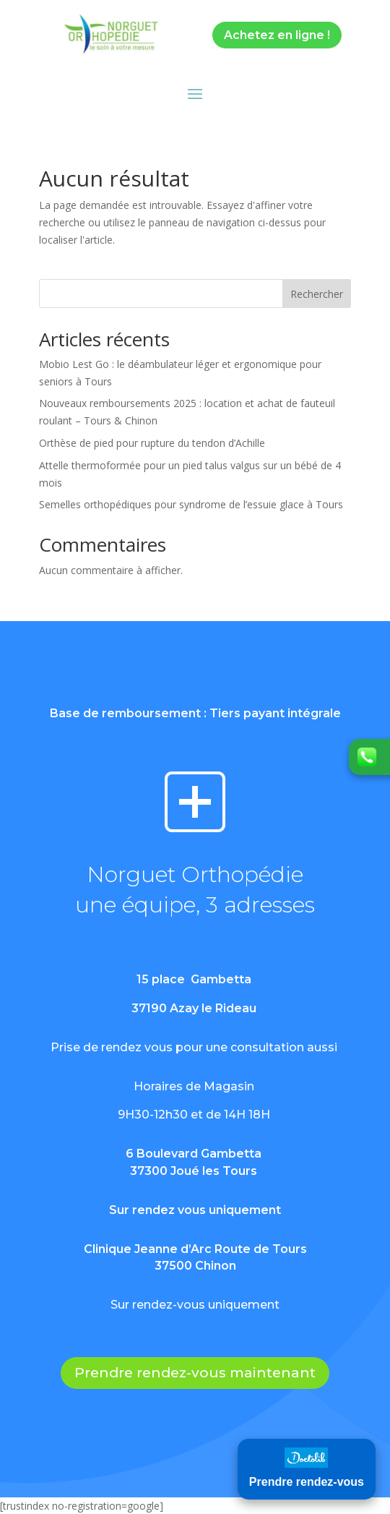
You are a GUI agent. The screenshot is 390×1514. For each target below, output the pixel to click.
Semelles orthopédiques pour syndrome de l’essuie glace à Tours (191, 504)
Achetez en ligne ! (277, 35)
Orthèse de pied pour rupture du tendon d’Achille (152, 443)
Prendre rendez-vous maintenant (195, 1372)
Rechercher (316, 294)
